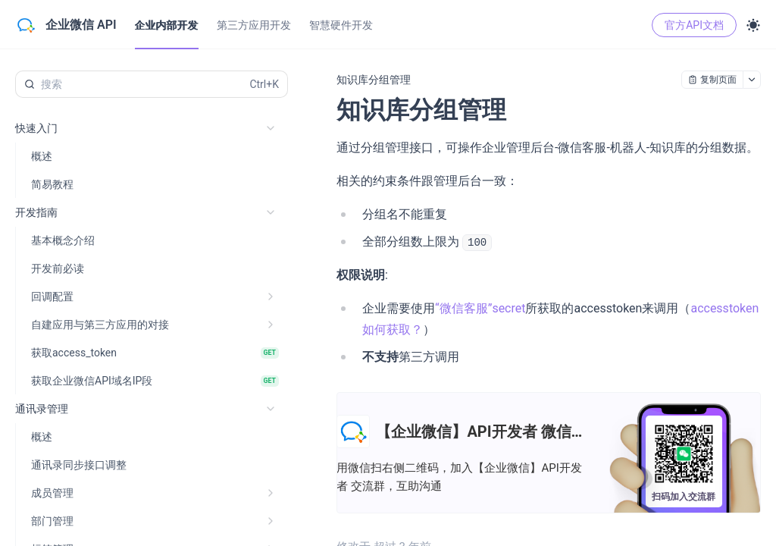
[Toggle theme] (753, 25)
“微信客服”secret (480, 308)
